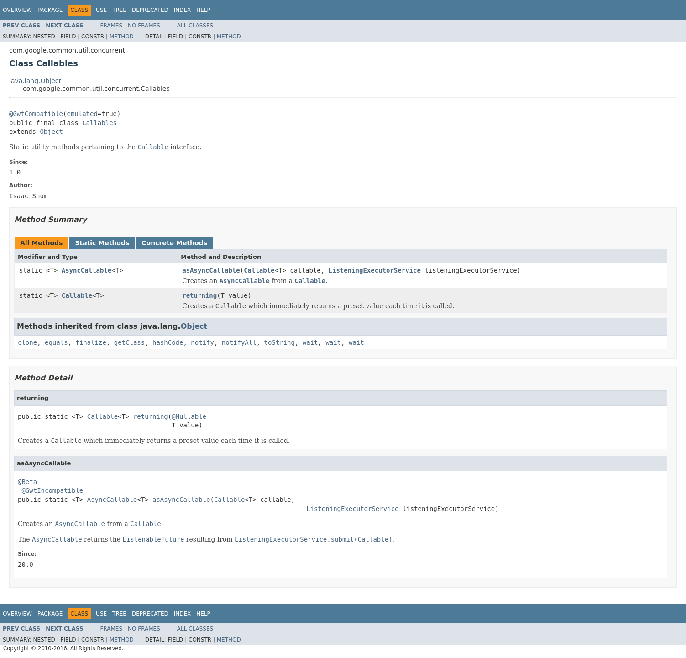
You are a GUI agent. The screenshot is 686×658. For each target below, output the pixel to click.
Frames (111, 25)
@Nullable (189, 416)
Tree (119, 10)
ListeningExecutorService (375, 270)
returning (199, 295)
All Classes (195, 25)
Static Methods (102, 243)
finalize (90, 342)
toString (279, 342)
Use (101, 10)
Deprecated (150, 10)
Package (50, 10)
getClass (129, 342)
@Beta (27, 481)
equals (56, 342)
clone (27, 342)
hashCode (167, 342)
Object (51, 131)
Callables (99, 122)
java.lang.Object (35, 80)
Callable (259, 270)
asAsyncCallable (211, 270)
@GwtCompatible (36, 113)
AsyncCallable (87, 270)
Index (182, 10)
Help (203, 10)
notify (202, 342)
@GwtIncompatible (52, 490)
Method (122, 36)
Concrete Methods (174, 243)
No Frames (144, 25)
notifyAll (239, 342)
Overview (17, 10)
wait (310, 342)
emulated (82, 113)
